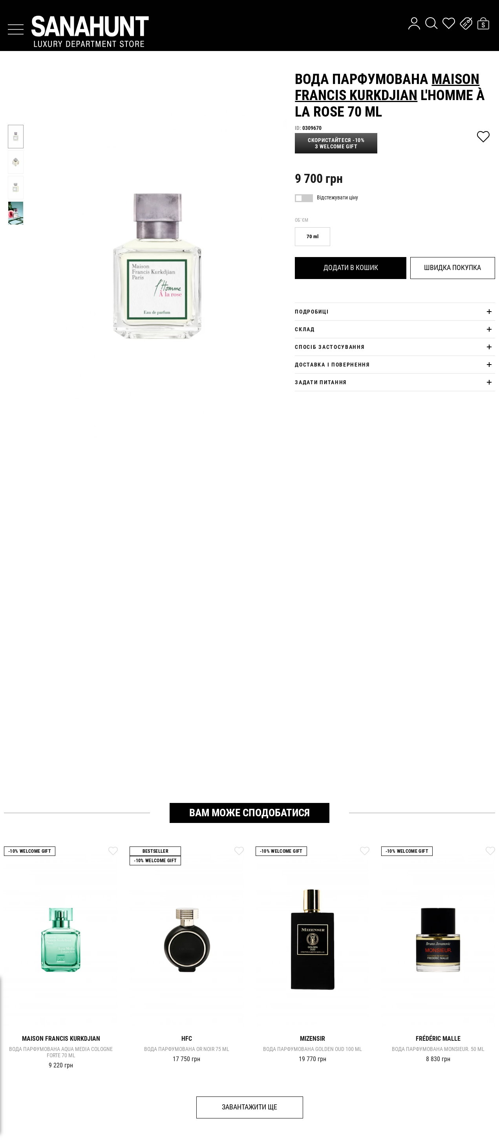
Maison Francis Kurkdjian (387, 87)
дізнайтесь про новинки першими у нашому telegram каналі (249, 10)
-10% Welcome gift (29, 851)
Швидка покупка (452, 267)
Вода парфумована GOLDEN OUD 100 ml (312, 1049)
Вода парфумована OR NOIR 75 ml (186, 1049)
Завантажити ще (249, 1107)
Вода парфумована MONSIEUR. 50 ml (438, 1049)
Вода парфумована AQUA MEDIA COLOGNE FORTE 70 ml (61, 1052)
